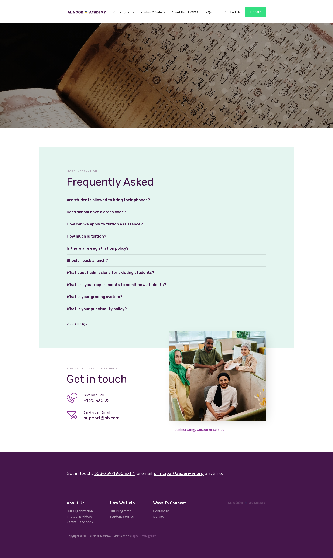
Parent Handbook (80, 522)
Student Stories (122, 516)
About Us (178, 12)
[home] (87, 10)
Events (193, 12)
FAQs (208, 12)
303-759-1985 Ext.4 (114, 473)
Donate (255, 12)
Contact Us (233, 12)
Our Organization (80, 511)
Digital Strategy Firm (144, 536)
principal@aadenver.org (179, 473)
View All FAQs (77, 324)
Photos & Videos (153, 12)
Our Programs (123, 12)
